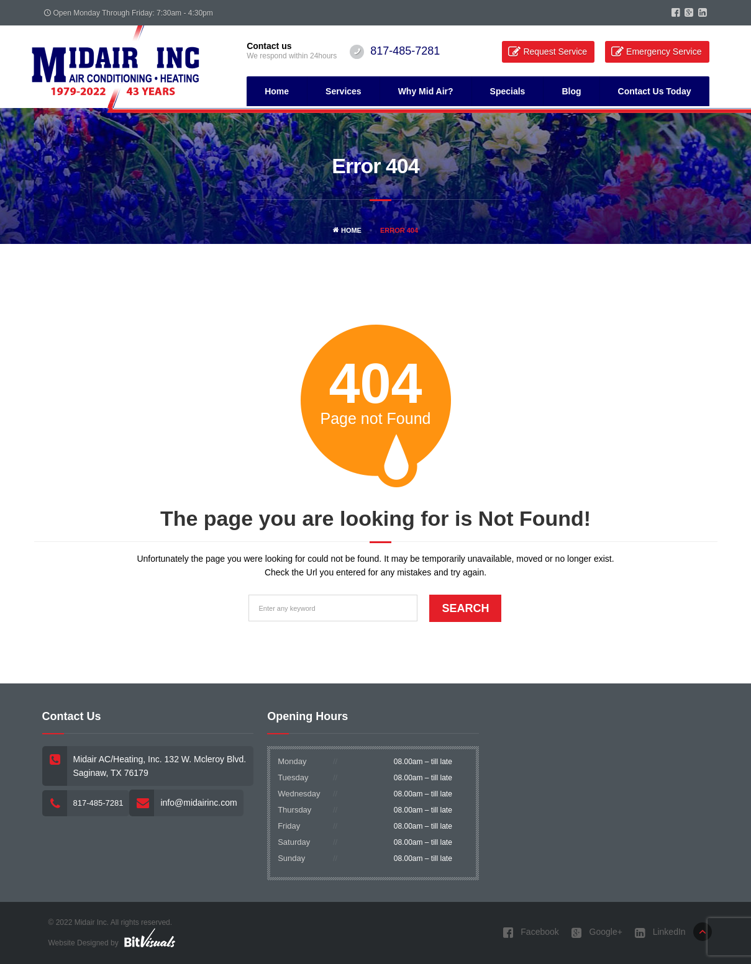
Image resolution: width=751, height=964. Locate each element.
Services (343, 91)
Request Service (555, 51)
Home (277, 91)
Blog (571, 91)
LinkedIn (660, 933)
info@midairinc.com (198, 803)
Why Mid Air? (425, 91)
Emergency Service (663, 51)
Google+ (596, 933)
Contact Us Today (654, 91)
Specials (508, 91)
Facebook (530, 933)
